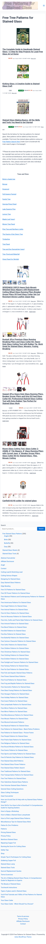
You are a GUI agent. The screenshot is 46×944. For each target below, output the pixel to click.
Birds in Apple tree (8, 179)
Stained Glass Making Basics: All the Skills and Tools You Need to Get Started (21, 121)
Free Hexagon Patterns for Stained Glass (15, 694)
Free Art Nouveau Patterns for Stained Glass (16, 617)
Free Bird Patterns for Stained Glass (13, 631)
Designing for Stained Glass (10, 579)
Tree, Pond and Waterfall (10, 254)
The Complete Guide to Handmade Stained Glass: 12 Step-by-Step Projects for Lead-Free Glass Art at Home (22, 51)
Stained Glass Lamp (8, 864)
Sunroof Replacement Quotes (11, 871)
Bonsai (4, 184)
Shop (2, 853)
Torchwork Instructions (9, 887)
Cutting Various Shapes (9, 576)
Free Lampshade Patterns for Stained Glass (16, 705)
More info (33, 58)
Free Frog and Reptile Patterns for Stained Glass (17, 683)
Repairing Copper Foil (8, 843)
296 (10, 90)
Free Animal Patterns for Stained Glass (14, 610)
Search (3, 525)
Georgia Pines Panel (9, 204)
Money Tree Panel (8, 224)
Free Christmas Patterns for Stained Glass (15, 652)
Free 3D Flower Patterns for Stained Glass (15, 593)
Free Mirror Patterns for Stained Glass (14, 708)
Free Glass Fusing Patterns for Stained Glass (16, 690)
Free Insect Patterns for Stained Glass (14, 701)
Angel (3, 565)
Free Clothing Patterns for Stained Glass (15, 655)
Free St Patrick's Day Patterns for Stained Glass (17, 757)
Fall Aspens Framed (9, 194)
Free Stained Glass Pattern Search (13, 768)
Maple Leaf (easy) (8, 219)
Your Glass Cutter (7, 900)
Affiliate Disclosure (7, 561)
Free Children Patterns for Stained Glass (15, 648)
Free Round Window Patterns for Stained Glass (17, 747)
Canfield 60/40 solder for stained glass (19, 501)
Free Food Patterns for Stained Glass (14, 680)
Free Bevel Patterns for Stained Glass (14, 627)
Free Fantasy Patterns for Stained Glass (15, 666)
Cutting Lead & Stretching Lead (11, 572)
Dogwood (5, 189)
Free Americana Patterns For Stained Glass (16, 602)
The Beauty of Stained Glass (11, 884)
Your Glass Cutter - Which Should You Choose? (17, 904)
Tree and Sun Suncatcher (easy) (13, 249)
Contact (3, 568)
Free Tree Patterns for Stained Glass (13, 778)
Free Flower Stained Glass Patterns (13, 676)
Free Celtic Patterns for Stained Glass (14, 645)
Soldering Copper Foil (8, 860)
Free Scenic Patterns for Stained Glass (14, 750)
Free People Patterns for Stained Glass (14, 736)
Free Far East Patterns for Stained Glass (15, 669)
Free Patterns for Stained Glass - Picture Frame (17, 733)
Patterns (4, 829)
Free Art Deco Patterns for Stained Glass (15, 613)
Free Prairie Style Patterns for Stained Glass (16, 740)
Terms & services (7, 875)
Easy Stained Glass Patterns (11, 583)
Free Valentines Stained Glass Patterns (14, 782)
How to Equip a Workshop (10, 811)
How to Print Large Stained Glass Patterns (15, 818)
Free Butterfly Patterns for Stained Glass (15, 638)
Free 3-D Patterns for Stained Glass (13, 590)
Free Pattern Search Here (11, 142)
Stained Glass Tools (8, 868)
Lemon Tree (6, 214)
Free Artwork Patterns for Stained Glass (15, 624)
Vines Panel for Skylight (10, 259)
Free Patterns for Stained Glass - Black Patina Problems (20, 729)
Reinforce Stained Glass (9, 839)
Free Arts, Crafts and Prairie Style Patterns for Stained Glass (22, 620)
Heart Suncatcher (7, 796)
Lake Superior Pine (8, 209)
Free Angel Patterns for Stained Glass (14, 606)
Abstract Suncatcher (8, 558)
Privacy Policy (6, 836)
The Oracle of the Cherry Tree (12, 234)
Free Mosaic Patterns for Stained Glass (14, 719)
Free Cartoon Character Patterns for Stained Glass (18, 641)
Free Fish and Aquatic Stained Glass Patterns (16, 673)
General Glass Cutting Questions (12, 789)
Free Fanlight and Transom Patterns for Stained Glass (19, 662)
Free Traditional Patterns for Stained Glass (15, 771)
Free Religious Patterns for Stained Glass (15, 743)
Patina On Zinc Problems (9, 825)
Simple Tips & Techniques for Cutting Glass (16, 857)
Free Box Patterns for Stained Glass (13, 634)
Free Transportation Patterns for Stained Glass (17, 775)
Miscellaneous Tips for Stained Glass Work (16, 822)
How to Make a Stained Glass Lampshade (15, 815)
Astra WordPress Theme (22, 937)
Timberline (6, 239)
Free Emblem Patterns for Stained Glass (15, 659)
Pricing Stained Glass (8, 832)
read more (32, 311)
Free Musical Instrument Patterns (12, 722)
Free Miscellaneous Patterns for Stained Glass (17, 715)
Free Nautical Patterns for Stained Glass (15, 726)
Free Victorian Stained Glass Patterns (14, 785)
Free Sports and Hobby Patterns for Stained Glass (18, 754)
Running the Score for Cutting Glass (13, 846)
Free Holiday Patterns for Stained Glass (14, 697)
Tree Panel (6, 244)
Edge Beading (5, 586)
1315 (10, 408)
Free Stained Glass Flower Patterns (13, 764)
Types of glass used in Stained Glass (13, 891)
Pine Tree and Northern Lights (12, 229)
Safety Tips (5, 850)
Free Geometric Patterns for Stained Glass (15, 687)
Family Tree (6, 199)
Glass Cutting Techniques (10, 792)
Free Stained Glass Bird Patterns (12, 761)
